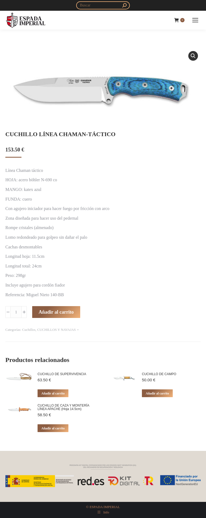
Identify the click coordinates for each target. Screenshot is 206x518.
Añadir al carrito (56, 312)
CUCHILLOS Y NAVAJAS (56, 330)
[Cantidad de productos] (16, 312)
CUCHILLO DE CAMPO (159, 374)
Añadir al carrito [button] (53, 393)
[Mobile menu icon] (195, 20)
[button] (193, 56)
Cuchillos (28, 330)
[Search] (103, 5)
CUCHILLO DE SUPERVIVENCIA (62, 374)
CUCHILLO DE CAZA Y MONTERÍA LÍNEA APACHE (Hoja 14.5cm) (63, 407)
